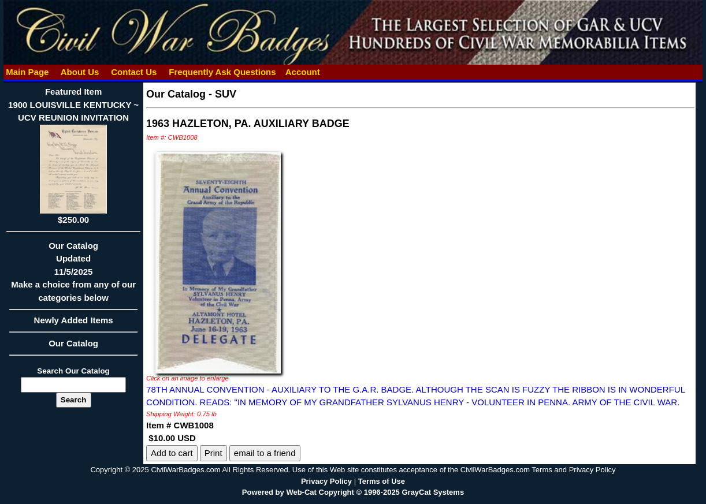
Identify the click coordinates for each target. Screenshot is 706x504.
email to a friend (265, 453)
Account (302, 72)
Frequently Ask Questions (222, 72)
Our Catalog (73, 343)
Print (213, 453)
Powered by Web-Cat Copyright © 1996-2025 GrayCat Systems (353, 492)
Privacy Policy (326, 481)
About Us (79, 72)
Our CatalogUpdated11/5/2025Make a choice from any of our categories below (73, 275)
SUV (225, 94)
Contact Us (134, 72)
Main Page (27, 72)
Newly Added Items (73, 324)
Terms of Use (381, 481)
